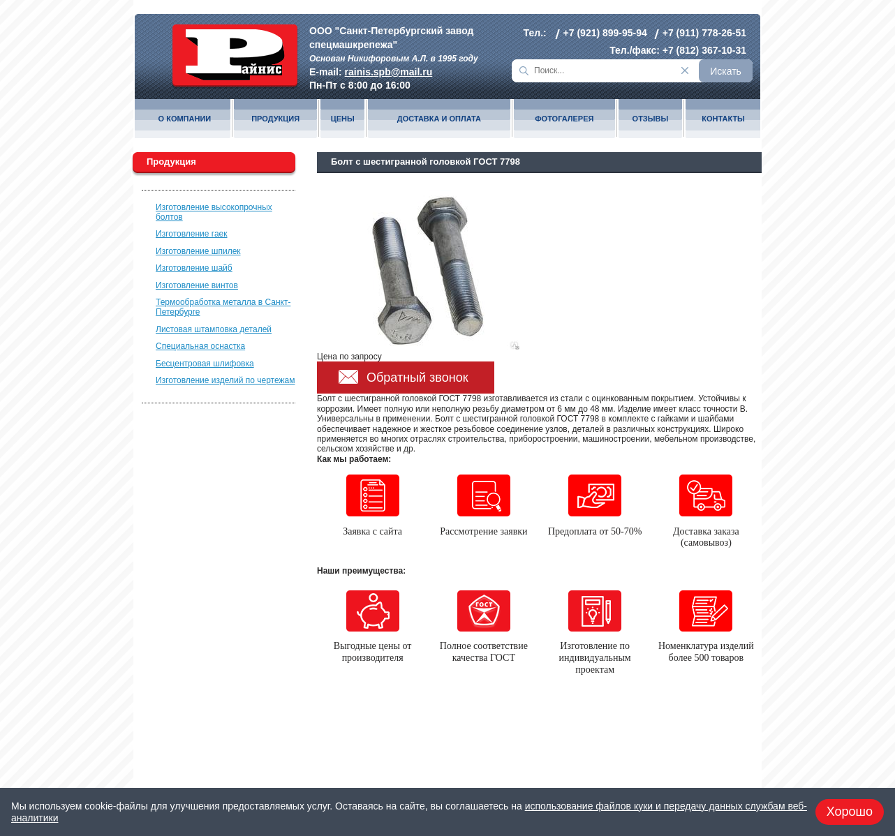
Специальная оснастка (200, 346)
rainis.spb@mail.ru (389, 71)
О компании (185, 119)
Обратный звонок (417, 378)
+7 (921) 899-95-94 (605, 32)
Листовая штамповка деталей (214, 329)
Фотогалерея (564, 119)
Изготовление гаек (192, 234)
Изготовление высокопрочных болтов (214, 212)
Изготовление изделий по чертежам (225, 380)
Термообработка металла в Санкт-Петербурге (223, 307)
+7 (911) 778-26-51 (704, 32)
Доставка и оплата (439, 119)
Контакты (723, 119)
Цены (343, 119)
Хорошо (850, 812)
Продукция (275, 119)
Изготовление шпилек (198, 251)
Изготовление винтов (197, 285)
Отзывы (651, 119)
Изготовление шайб (194, 268)
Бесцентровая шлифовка (205, 363)
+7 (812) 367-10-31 (704, 50)
